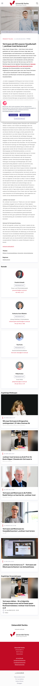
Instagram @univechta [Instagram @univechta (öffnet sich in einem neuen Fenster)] (19, 660)
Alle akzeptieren (25, 115)
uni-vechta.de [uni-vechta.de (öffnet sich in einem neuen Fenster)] (19, 658)
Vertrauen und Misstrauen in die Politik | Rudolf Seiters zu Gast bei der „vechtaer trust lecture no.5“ (19, 495)
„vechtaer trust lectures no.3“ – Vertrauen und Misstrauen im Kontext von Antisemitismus (19, 566)
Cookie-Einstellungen (19, 118)
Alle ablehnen (13, 115)
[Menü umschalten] (2, 3)
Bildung (5, 253)
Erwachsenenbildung (12, 253)
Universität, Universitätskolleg (25, 253)
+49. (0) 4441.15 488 (19, 323)
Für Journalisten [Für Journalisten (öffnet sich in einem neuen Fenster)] (19, 679)
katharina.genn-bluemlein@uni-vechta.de (19, 321)
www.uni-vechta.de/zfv (8, 246)
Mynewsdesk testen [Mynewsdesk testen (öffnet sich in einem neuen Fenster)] (19, 677)
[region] (19, 111)
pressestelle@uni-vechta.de (19, 290)
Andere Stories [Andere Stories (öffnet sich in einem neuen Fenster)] (19, 681)
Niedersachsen (6, 259)
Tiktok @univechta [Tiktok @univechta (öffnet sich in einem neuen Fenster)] (19, 664)
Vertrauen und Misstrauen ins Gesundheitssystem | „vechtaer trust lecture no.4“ (19, 531)
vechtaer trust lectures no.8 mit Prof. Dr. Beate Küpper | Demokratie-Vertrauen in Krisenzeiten (17, 459)
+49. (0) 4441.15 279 (19, 384)
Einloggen (19, 683)
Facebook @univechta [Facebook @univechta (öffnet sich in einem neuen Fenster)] (19, 662)
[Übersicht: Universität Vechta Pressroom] (19, 3)
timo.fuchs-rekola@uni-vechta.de (19, 352)
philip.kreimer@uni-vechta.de (19, 381)
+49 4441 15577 (19, 292)
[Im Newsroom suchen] (37, 3)
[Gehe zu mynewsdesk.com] (19, 673)
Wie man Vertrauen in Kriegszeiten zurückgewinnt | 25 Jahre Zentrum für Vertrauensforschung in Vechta (16, 423)
